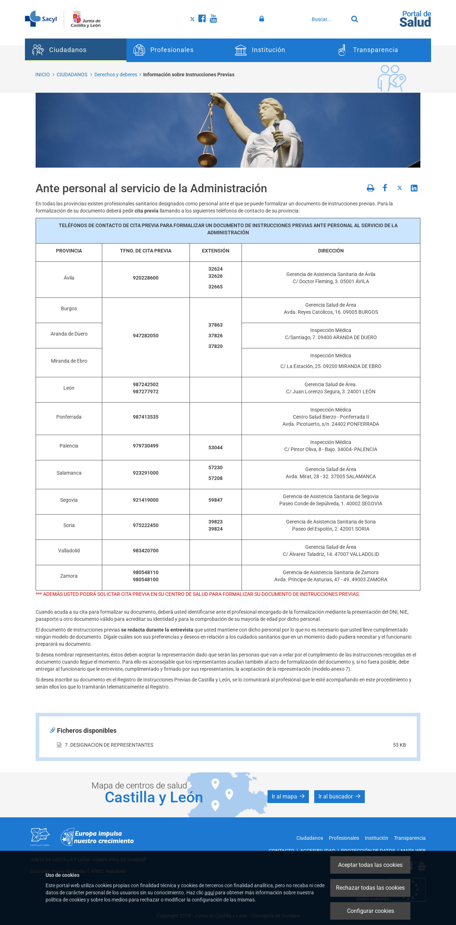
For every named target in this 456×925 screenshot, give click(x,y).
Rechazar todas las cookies (370, 887)
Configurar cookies (370, 911)
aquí (209, 892)
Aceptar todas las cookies (370, 865)
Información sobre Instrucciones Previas (188, 74)
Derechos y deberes (115, 74)
